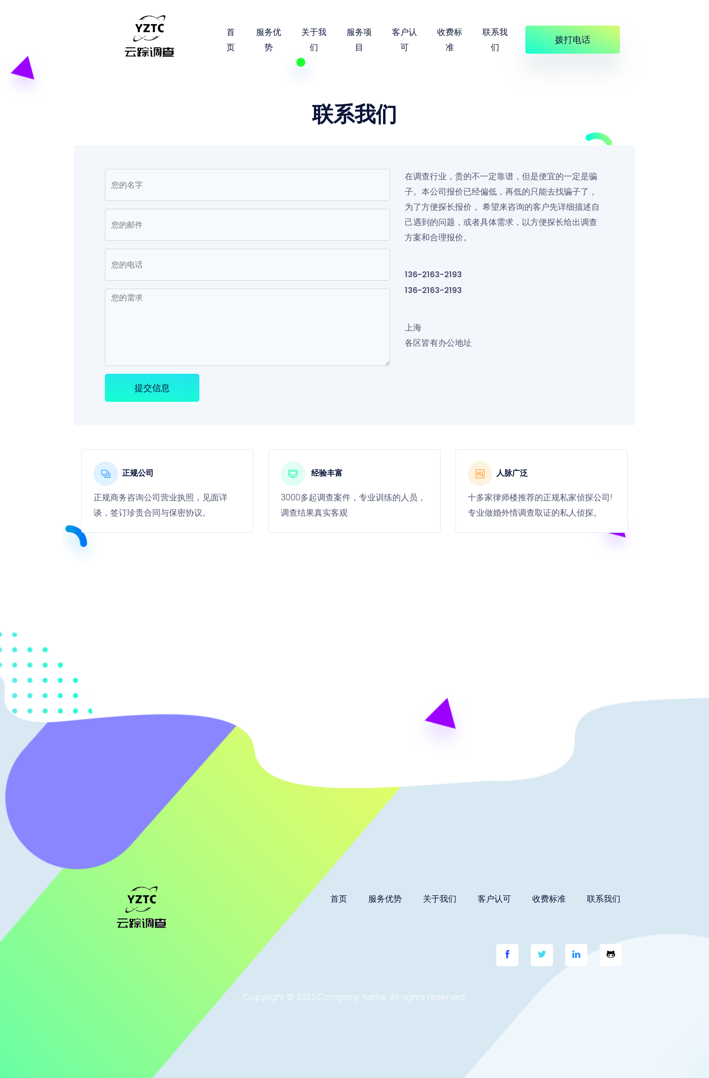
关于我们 (313, 39)
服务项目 (359, 39)
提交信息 (152, 388)
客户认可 (404, 39)
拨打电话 (572, 39)
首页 (230, 39)
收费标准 (449, 39)
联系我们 (495, 39)
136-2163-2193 (433, 274)
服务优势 (268, 39)
